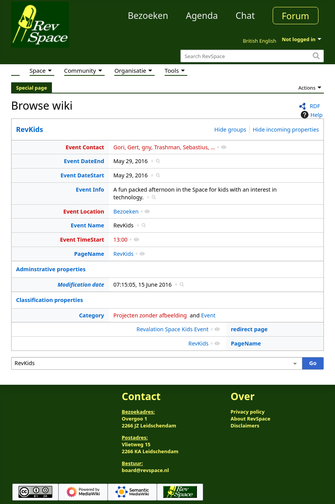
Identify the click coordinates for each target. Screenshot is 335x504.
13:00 (120, 239)
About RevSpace (250, 418)
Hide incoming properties (286, 129)
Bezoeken (148, 15)
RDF (315, 106)
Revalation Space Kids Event (172, 329)
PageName (89, 253)
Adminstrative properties (51, 269)
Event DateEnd (84, 161)
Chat (245, 15)
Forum (295, 16)
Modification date (81, 284)
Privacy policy (247, 411)
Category (91, 315)
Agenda (202, 15)
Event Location (83, 211)
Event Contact (84, 147)
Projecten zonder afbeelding (150, 315)
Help (310, 114)
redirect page (249, 329)
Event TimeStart (82, 239)
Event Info (90, 189)
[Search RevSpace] (252, 56)
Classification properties (49, 300)
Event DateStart (82, 175)
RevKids (29, 129)
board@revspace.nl (145, 470)
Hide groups (230, 129)
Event (208, 315)
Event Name (87, 225)
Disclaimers (244, 425)
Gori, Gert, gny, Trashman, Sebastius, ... (164, 147)
